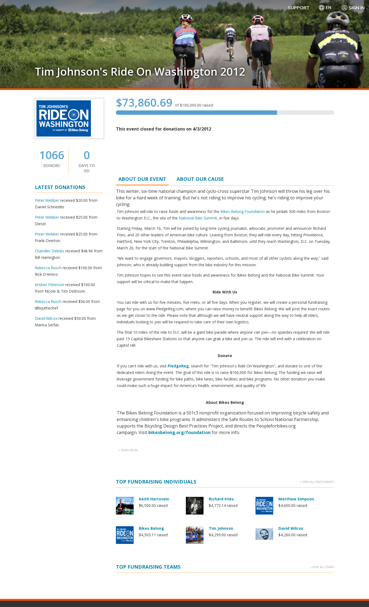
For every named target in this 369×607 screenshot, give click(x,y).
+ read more (128, 251)
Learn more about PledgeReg (61, 529)
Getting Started (200, 501)
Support (299, 7)
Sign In (353, 7)
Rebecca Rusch (48, 267)
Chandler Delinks (49, 250)
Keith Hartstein (154, 299)
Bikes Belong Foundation (242, 211)
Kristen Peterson (49, 284)
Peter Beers (150, 388)
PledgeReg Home (202, 507)
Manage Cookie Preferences (252, 590)
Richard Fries (221, 299)
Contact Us (271, 501)
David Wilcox (46, 318)
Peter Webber (47, 200)
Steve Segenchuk (295, 388)
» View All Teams (322, 427)
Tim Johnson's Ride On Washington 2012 (140, 72)
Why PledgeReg (201, 494)
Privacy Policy (296, 590)
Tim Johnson (221, 329)
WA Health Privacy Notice (337, 590)
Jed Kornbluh (151, 358)
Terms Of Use (208, 590)
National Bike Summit (198, 218)
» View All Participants (317, 283)
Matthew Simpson (296, 299)
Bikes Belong (151, 329)
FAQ (265, 494)
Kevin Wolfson (223, 358)
